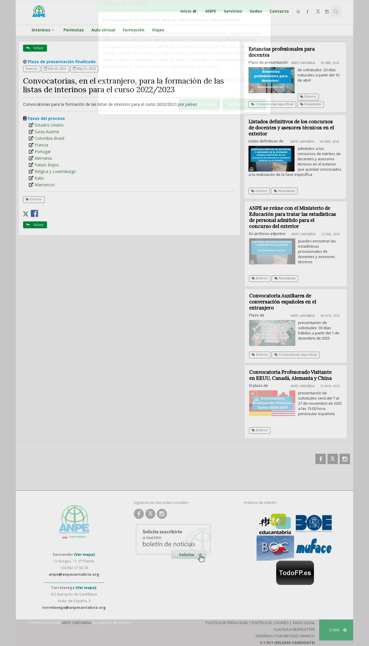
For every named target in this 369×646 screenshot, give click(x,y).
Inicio (189, 11)
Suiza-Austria (47, 131)
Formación (133, 30)
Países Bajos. (47, 164)
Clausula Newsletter (294, 629)
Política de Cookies (270, 622)
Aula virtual (103, 30)
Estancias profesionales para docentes (281, 52)
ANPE (210, 11)
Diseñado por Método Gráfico (285, 636)
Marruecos (45, 184)
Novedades (310, 104)
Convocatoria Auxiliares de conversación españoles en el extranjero (285, 302)
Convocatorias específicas (272, 104)
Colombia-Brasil (49, 138)
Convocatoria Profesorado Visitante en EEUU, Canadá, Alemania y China (293, 375)
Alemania (43, 158)
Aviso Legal (304, 622)
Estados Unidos (49, 125)
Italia (39, 178)
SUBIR (338, 629)
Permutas (73, 30)
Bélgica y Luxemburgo (55, 171)
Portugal (42, 151)
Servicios (233, 11)
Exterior (31, 69)
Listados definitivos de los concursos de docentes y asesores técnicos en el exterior (291, 127)
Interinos (44, 30)
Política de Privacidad (227, 622)
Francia (41, 145)
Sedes (256, 11)
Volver (35, 48)
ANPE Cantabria (76, 622)
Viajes (158, 30)
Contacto (279, 11)
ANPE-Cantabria (303, 63)
